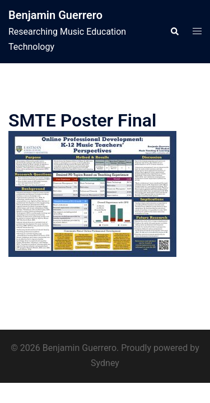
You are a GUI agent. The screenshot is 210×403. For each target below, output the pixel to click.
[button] (174, 31)
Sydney (105, 363)
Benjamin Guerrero (55, 15)
